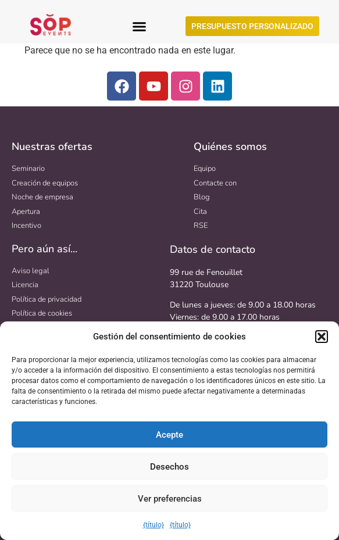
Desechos (169, 467)
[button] (321, 336)
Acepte (169, 435)
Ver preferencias (170, 498)
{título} (153, 525)
